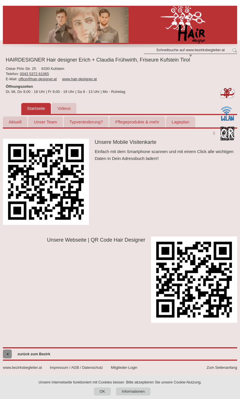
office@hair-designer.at (37, 79)
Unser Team (45, 121)
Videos (64, 108)
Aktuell (15, 121)
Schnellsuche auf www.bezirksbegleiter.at (190, 50)
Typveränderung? (86, 121)
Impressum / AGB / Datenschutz (76, 367)
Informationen (133, 391)
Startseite (36, 108)
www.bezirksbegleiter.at (22, 367)
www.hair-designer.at (79, 79)
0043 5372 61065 (34, 74)
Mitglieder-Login (124, 367)
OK (102, 391)
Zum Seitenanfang (222, 367)
